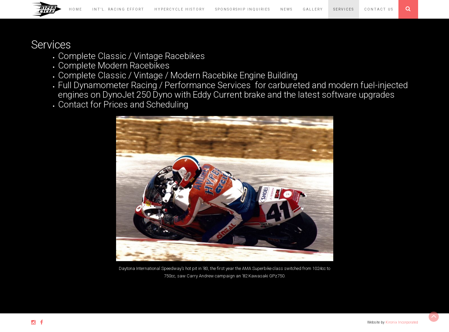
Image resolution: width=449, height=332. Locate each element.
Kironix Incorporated (402, 322)
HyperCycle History (179, 9)
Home (75, 9)
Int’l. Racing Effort (118, 9)
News (286, 9)
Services (343, 9)
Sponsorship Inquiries (242, 9)
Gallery (313, 9)
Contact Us (378, 9)
